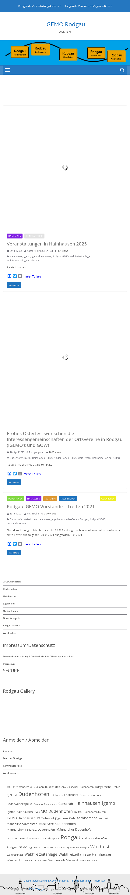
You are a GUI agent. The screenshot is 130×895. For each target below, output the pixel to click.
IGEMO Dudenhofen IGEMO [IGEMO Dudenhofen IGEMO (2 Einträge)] (90, 812)
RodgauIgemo (36, 452)
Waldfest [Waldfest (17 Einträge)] (100, 846)
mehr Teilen (32, 276)
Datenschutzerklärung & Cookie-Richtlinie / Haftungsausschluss (38, 656)
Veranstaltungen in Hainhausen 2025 (47, 244)
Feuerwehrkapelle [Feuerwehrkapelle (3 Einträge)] (19, 804)
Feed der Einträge (12, 758)
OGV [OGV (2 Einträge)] (43, 838)
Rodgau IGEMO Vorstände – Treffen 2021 (51, 506)
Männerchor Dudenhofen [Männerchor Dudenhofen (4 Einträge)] (74, 829)
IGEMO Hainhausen (34, 458)
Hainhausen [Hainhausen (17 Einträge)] (87, 803)
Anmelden (8, 751)
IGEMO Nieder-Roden (57, 458)
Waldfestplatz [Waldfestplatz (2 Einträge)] (15, 854)
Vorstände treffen (16, 523)
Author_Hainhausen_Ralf (40, 250)
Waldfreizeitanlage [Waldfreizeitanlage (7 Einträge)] (40, 854)
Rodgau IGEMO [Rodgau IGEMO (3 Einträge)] (17, 847)
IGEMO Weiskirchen (80, 458)
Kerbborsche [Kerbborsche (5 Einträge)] (86, 818)
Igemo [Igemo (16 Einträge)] (108, 803)
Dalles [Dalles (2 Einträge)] (116, 787)
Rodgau (84, 519)
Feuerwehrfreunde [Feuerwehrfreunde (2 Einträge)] (91, 795)
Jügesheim (97, 458)
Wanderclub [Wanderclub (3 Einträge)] (15, 860)
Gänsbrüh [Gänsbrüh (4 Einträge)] (65, 803)
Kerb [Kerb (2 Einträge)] (72, 818)
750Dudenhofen (12, 581)
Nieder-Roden (68, 498)
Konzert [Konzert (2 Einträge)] (103, 818)
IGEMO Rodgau (65, 24)
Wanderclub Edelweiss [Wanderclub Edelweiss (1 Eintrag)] (36, 860)
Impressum (9, 663)
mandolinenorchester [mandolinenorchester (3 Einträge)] (22, 824)
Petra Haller (33, 513)
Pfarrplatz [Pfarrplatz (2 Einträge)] (53, 838)
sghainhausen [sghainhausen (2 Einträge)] (37, 847)
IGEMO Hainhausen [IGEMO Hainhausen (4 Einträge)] (21, 818)
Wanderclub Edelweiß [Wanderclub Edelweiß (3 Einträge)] (63, 860)
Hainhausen (14, 236)
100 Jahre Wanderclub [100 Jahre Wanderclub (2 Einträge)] (20, 787)
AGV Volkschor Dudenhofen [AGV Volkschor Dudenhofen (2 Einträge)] (77, 787)
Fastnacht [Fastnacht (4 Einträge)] (71, 795)
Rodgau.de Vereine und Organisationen (88, 6)
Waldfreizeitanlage (80, 256)
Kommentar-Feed (12, 765)
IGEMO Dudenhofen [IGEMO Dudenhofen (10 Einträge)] (53, 811)
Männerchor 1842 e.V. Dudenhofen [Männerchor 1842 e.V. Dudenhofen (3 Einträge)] (31, 829)
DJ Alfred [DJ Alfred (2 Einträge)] (12, 795)
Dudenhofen (16, 458)
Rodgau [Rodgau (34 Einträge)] (71, 837)
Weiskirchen (107, 498)
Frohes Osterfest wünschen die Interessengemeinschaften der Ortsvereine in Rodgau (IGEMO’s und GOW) (65, 439)
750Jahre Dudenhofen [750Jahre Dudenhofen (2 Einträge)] (47, 787)
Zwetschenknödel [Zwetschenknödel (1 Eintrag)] (88, 860)
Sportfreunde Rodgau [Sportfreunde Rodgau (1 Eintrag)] (78, 847)
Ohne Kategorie (34, 236)
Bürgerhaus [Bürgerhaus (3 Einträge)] (103, 787)
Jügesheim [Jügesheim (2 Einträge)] (61, 818)
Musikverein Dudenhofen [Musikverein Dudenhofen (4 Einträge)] (57, 824)
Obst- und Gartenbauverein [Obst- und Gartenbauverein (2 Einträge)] (23, 838)
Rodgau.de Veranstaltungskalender (39, 6)
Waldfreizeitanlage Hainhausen (23, 260)
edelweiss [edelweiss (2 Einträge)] (57, 795)
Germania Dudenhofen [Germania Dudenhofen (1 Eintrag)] (45, 804)
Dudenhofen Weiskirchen (23, 519)
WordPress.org (11, 773)
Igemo (27, 256)
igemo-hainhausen (41, 256)
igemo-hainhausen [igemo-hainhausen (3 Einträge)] (20, 812)
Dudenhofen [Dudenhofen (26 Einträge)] (33, 793)
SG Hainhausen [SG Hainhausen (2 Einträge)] (56, 847)
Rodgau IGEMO (56, 236)
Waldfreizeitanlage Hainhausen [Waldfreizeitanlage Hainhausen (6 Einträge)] (85, 854)
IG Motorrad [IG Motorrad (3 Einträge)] (45, 818)
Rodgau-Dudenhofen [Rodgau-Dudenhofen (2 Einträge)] (94, 838)
